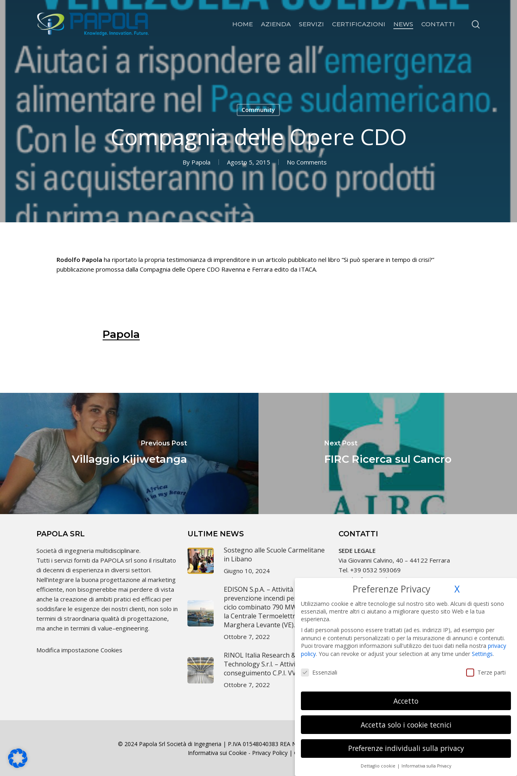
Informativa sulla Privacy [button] (426, 760)
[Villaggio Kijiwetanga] (129, 453)
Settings (482, 648)
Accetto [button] (405, 695)
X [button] (457, 583)
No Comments (307, 162)
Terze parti (486, 667)
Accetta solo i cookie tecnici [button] (406, 718)
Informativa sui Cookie (217, 753)
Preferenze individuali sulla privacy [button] (406, 742)
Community (258, 110)
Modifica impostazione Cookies (79, 650)
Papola (200, 162)
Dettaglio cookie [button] (379, 760)
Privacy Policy (270, 753)
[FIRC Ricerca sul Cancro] (387, 453)
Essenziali (319, 667)
